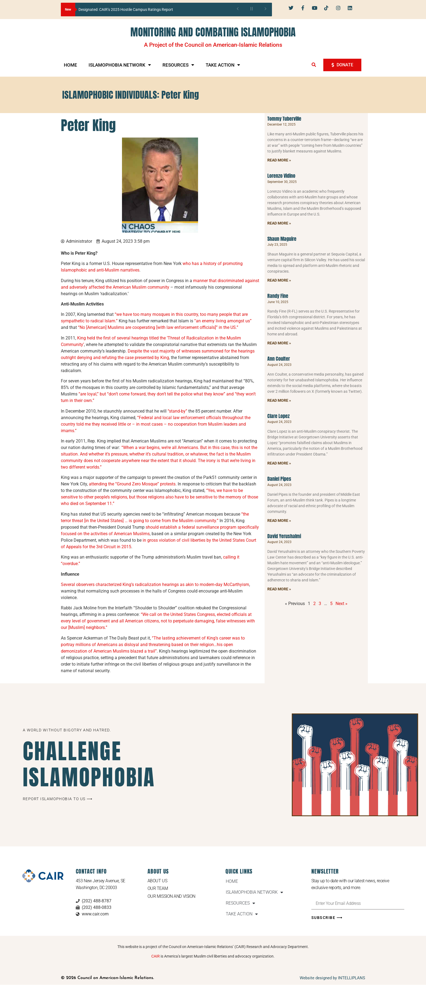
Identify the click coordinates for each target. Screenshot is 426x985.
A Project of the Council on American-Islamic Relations (213, 45)
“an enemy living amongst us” (223, 320)
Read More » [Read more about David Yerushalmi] (279, 589)
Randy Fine (277, 296)
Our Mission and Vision (171, 896)
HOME (70, 65)
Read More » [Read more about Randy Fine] (279, 343)
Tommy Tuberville (284, 118)
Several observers (78, 584)
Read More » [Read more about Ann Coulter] (279, 400)
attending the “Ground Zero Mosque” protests (132, 484)
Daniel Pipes (279, 478)
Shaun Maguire (281, 238)
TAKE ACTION (223, 65)
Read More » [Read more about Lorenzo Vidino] (279, 223)
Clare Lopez (278, 416)
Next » (341, 603)
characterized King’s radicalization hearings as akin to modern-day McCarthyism (172, 584)
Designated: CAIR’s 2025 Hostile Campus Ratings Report (126, 9)
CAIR (155, 956)
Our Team (158, 888)
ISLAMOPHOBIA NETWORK (120, 65)
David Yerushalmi (284, 536)
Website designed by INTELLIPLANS (332, 977)
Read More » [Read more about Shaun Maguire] (279, 280)
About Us (157, 880)
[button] (314, 65)
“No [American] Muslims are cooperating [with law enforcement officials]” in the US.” (158, 327)
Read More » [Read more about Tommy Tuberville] (279, 160)
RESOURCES (178, 65)
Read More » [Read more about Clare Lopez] (279, 463)
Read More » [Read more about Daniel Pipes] (279, 520)
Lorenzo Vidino (281, 175)
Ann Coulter (278, 358)
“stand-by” (177, 411)
